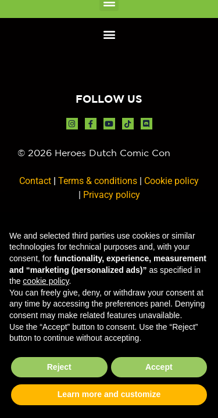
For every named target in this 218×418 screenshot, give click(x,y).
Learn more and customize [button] (109, 394)
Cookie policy (171, 180)
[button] (109, 34)
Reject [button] (59, 367)
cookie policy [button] (46, 281)
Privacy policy (111, 194)
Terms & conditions (97, 180)
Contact (35, 180)
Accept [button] (159, 367)
